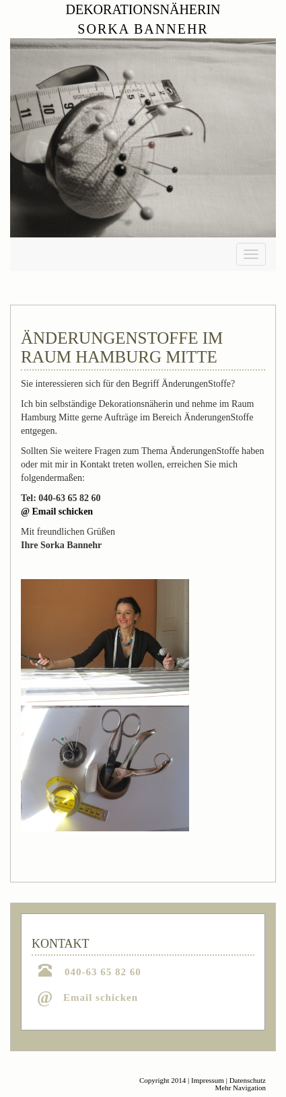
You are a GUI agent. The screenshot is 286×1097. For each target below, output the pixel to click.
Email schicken (100, 997)
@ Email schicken (57, 511)
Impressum (207, 1080)
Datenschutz (247, 1080)
